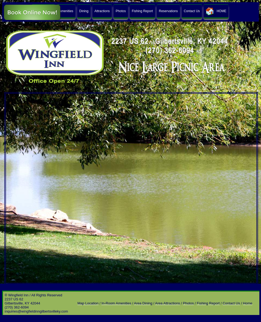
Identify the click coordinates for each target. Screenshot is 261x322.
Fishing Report (142, 11)
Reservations (168, 11)
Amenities (66, 11)
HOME (216, 11)
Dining (84, 11)
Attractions (102, 11)
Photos (121, 11)
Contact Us (192, 11)
